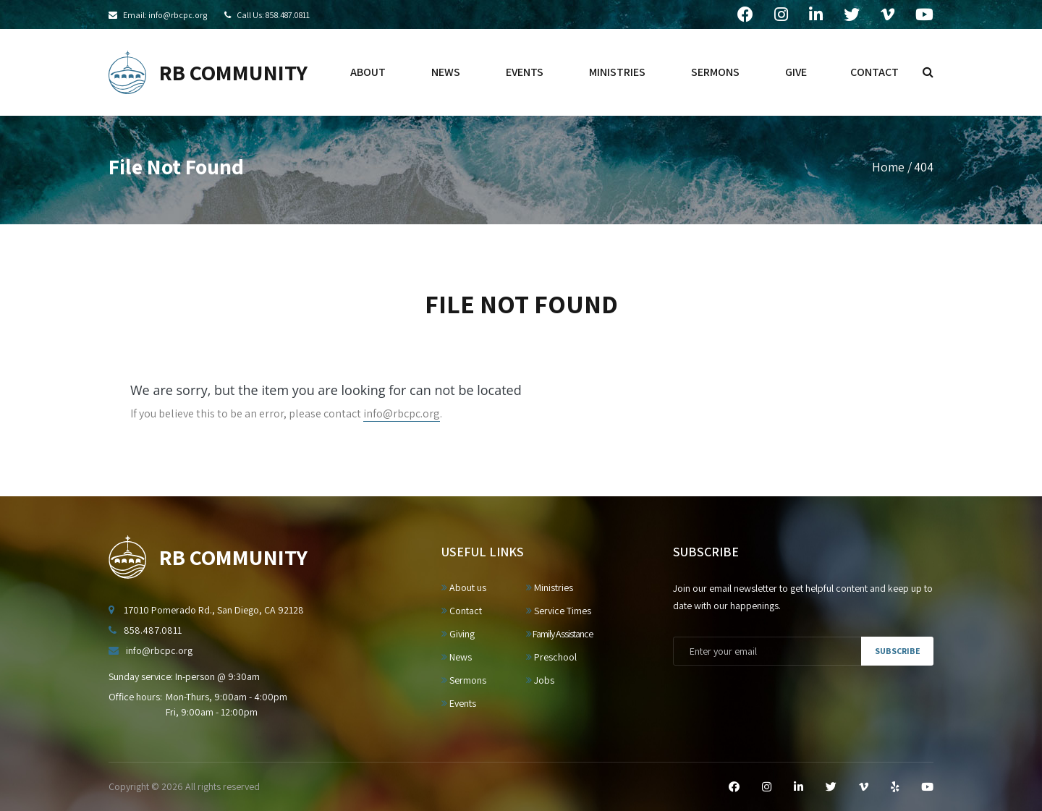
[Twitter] (831, 787)
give (796, 72)
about (368, 72)
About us (463, 587)
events (524, 72)
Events (458, 703)
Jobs (540, 680)
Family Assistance (559, 633)
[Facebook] (734, 787)
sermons (715, 72)
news (445, 72)
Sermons (463, 680)
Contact (461, 610)
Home (888, 166)
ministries (617, 72)
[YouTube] (927, 787)
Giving (458, 633)
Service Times (558, 610)
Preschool (551, 656)
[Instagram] (767, 787)
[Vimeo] (864, 787)
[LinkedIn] (798, 787)
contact (874, 72)
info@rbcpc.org (401, 413)
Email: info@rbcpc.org (165, 14)
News (456, 656)
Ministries (549, 587)
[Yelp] (895, 787)
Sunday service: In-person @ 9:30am (184, 676)
